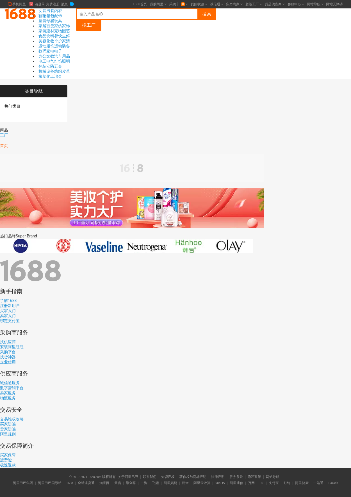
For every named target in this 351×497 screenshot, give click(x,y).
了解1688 (8, 300)
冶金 (58, 76)
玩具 (58, 21)
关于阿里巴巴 (128, 477)
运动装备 (62, 46)
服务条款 (236, 477)
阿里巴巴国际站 (49, 483)
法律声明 (218, 477)
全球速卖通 (86, 483)
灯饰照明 (62, 61)
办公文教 (46, 56)
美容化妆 (46, 41)
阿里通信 (236, 483)
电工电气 (46, 61)
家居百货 (46, 26)
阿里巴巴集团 (23, 483)
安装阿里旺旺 (12, 347)
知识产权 (168, 477)
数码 (42, 51)
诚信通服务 (10, 383)
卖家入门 (8, 315)
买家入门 (8, 310)
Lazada (333, 483)
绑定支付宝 (10, 321)
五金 (58, 66)
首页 (4, 145)
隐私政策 (254, 477)
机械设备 (46, 71)
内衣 (58, 10)
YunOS (220, 483)
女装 (42, 10)
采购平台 (8, 352)
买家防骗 (8, 424)
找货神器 (8, 357)
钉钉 (287, 483)
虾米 (185, 483)
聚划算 (131, 483)
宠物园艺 (62, 31)
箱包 (50, 15)
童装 (42, 21)
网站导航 (272, 477)
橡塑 (42, 76)
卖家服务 (8, 393)
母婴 (50, 21)
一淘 (144, 483)
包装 (42, 66)
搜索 (206, 14)
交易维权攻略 (12, 419)
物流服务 (8, 398)
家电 (50, 51)
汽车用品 (62, 56)
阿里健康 (302, 483)
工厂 (4, 135)
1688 (69, 483)
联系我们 (149, 477)
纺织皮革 (62, 71)
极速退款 (8, 465)
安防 (50, 66)
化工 (50, 76)
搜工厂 (88, 25)
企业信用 (8, 362)
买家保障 (8, 455)
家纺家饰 (62, 26)
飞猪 (155, 483)
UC (261, 483)
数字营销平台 (12, 388)
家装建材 (46, 31)
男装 (50, 10)
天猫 (117, 483)
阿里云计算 (201, 483)
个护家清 (62, 41)
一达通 (318, 483)
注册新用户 (10, 305)
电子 (58, 51)
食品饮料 (46, 36)
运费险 (6, 460)
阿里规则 (8, 434)
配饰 (58, 15)
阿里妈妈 (170, 483)
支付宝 (274, 483)
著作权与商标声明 (192, 477)
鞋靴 (42, 15)
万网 (251, 483)
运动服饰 (46, 46)
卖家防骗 (8, 429)
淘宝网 (104, 483)
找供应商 (8, 342)
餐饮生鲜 (62, 36)
